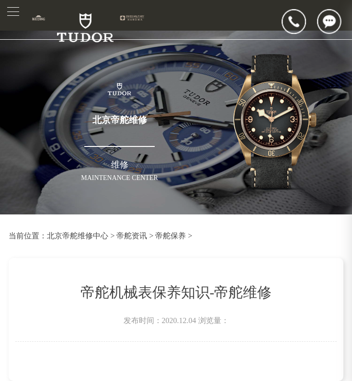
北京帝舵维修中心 (77, 236)
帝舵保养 (170, 236)
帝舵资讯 (131, 236)
